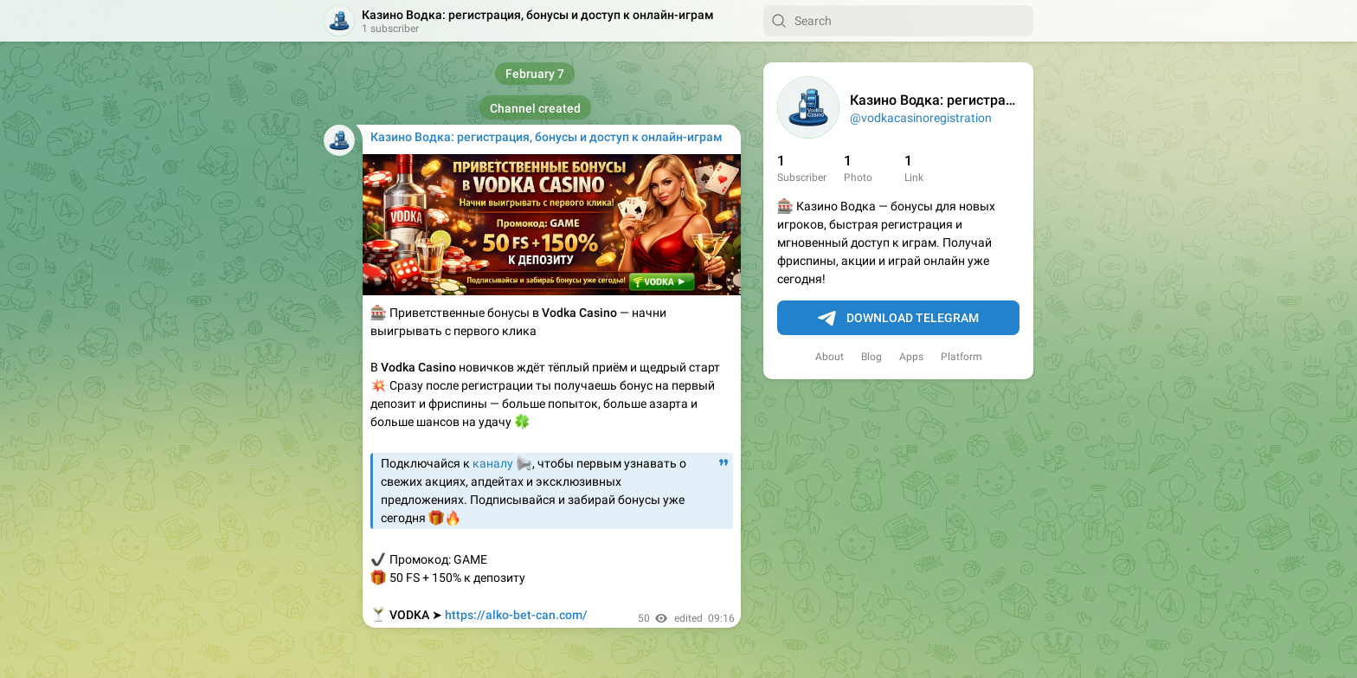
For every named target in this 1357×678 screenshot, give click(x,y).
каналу (493, 463)
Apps (911, 357)
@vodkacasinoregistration (921, 118)
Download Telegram (898, 318)
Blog (871, 357)
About (829, 357)
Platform (961, 357)
